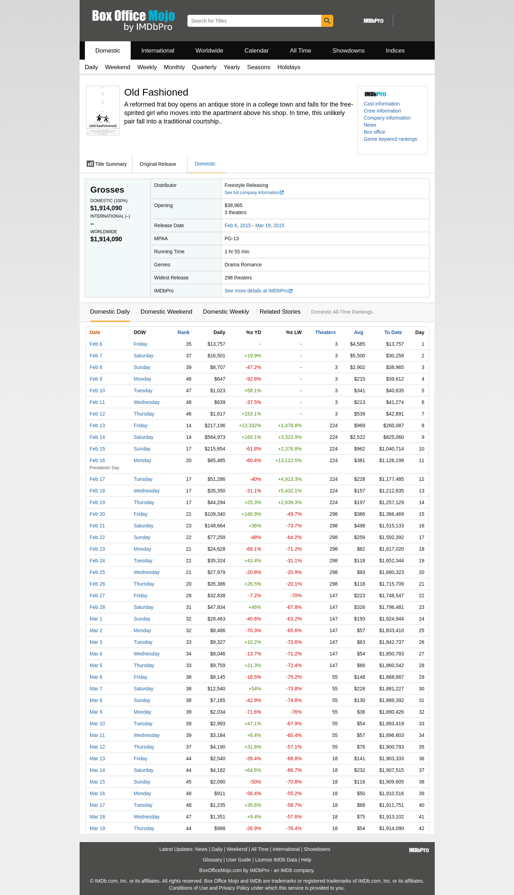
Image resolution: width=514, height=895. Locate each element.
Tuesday (143, 390)
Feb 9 (96, 379)
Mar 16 (97, 793)
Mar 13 (97, 758)
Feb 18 (97, 491)
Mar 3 (96, 642)
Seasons (258, 67)
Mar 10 (97, 723)
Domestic (107, 50)
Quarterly (204, 67)
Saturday (144, 355)
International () (110, 216)
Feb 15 (97, 449)
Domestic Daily (110, 311)
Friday (141, 344)
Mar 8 (96, 700)
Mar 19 (97, 828)
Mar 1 (96, 619)
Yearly (232, 67)
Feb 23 (97, 549)
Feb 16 (97, 460)
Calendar (256, 50)
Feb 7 (96, 355)
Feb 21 (97, 525)
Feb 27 (97, 595)
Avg (358, 332)
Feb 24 (97, 560)
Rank (184, 332)
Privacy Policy (234, 888)
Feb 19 (97, 502)
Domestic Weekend (166, 311)
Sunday (142, 367)
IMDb (286, 870)
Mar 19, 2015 (270, 225)
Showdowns (348, 50)
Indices (395, 50)
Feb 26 (97, 584)
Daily (91, 67)
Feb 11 (97, 402)
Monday (142, 379)
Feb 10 (97, 390)
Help (306, 860)
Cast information (382, 104)
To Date (393, 332)
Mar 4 (96, 654)
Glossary (212, 860)
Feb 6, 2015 (238, 225)
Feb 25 (97, 572)
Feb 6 (96, 344)
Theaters (325, 332)
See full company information (255, 192)
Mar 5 (96, 665)
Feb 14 (97, 437)
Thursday (144, 414)
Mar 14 (97, 770)
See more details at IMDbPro (259, 291)
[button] (392, 142)
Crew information (382, 111)
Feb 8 (96, 367)
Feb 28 (97, 607)
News (370, 125)
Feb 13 (97, 425)
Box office (374, 132)
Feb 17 (97, 479)
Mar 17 (97, 805)
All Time (300, 50)
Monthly (174, 67)
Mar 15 (97, 782)
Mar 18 (97, 817)
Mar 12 (97, 747)
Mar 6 (96, 677)
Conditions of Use (188, 888)
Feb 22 (97, 537)
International (157, 50)
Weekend (117, 67)
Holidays (289, 67)
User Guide (238, 860)
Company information (387, 118)
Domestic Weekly (226, 311)
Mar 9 (96, 712)
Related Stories (280, 311)
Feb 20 (97, 514)
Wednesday (147, 402)
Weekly (147, 67)
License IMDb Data (276, 860)
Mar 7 (96, 688)
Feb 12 (97, 414)
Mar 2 (96, 630)
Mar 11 (97, 735)
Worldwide (209, 50)
